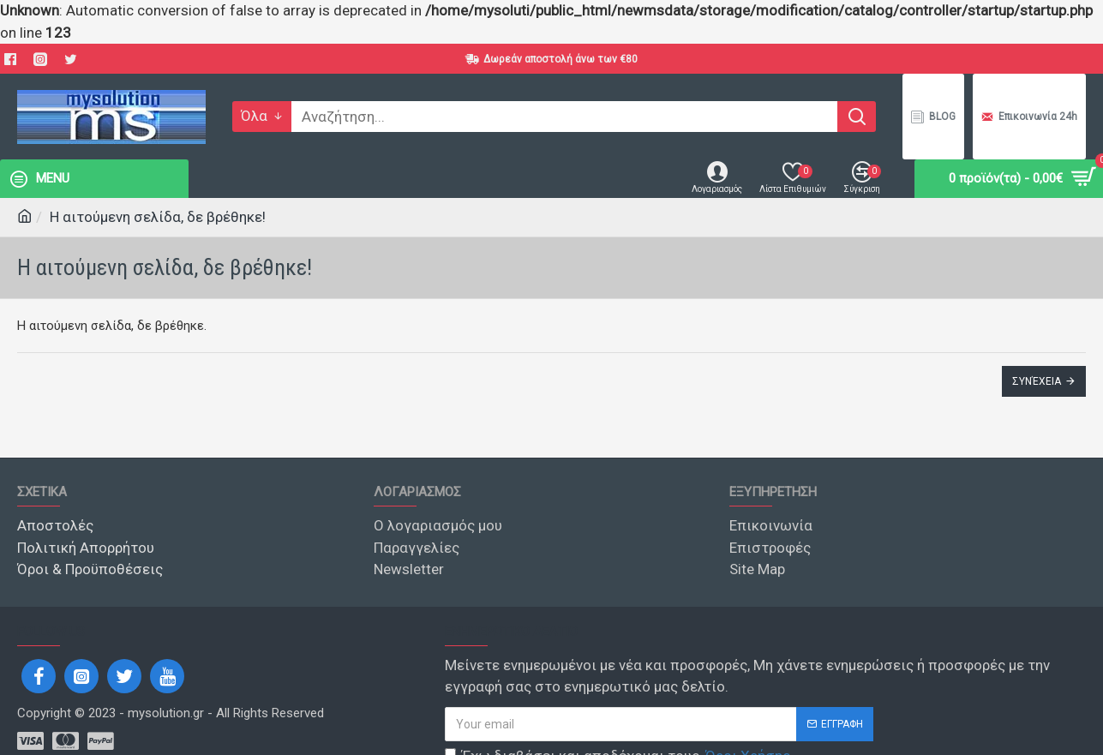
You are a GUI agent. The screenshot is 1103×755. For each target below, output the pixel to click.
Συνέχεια (1036, 381)
